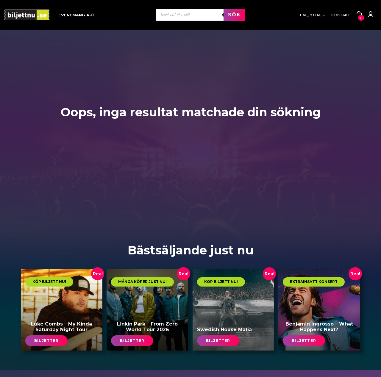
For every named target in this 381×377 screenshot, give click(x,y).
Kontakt (340, 14)
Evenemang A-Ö (76, 14)
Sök (234, 15)
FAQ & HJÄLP (312, 14)
